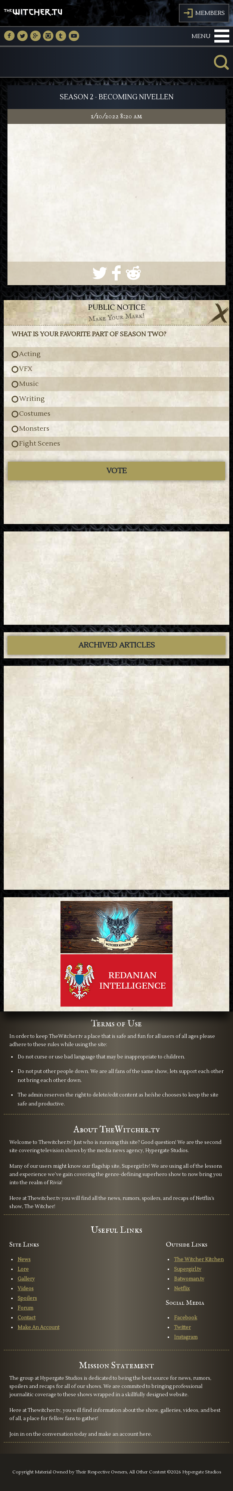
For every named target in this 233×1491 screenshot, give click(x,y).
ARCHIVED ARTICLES (116, 645)
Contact (26, 1318)
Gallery (26, 1279)
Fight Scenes (39, 443)
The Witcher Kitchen (199, 1260)
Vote (116, 471)
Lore (23, 1269)
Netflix (182, 1289)
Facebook (185, 1318)
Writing (32, 399)
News (24, 1260)
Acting (30, 354)
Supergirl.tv (187, 1269)
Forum (25, 1308)
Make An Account (38, 1328)
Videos (26, 1289)
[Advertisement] (116, 578)
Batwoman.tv (189, 1279)
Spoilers (27, 1298)
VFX (25, 369)
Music (28, 384)
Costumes (34, 414)
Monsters (34, 428)
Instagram (186, 1337)
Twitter (182, 1328)
